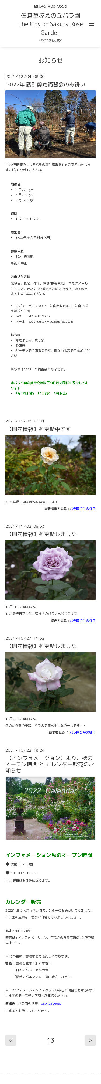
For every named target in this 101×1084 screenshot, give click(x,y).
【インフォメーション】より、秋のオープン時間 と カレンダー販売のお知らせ (49, 764)
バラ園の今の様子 (83, 508)
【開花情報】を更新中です (38, 428)
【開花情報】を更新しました (41, 534)
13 (50, 1040)
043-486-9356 (38, 316)
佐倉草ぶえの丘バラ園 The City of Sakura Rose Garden (50, 24)
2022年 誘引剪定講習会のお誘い (45, 84)
